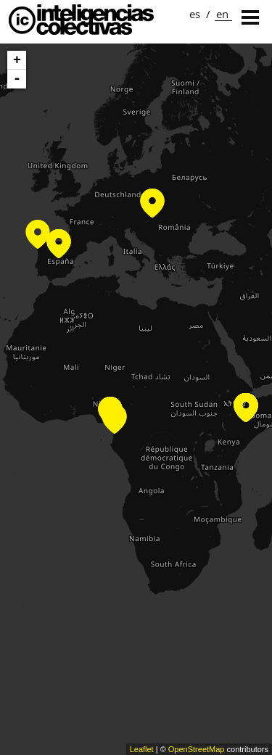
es (194, 14)
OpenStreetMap (196, 749)
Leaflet (142, 749)
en (222, 14)
